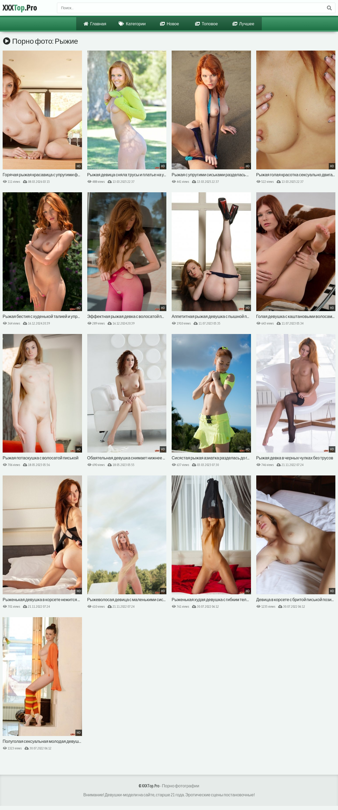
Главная (95, 23)
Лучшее (243, 23)
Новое (169, 23)
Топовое (206, 23)
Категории (132, 23)
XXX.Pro (20, 8)
